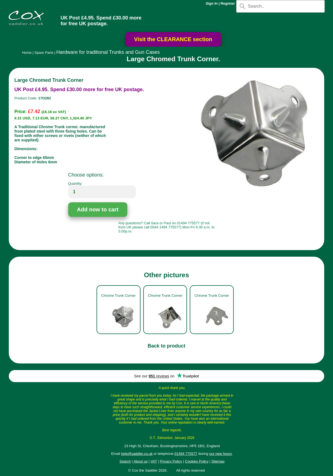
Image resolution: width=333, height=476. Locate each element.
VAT (154, 461)
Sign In (212, 3)
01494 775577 (185, 454)
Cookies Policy (196, 461)
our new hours (220, 454)
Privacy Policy (171, 461)
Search (125, 461)
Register (228, 3)
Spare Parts (44, 53)
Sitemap (218, 461)
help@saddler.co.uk (136, 454)
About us (141, 461)
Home (27, 53)
